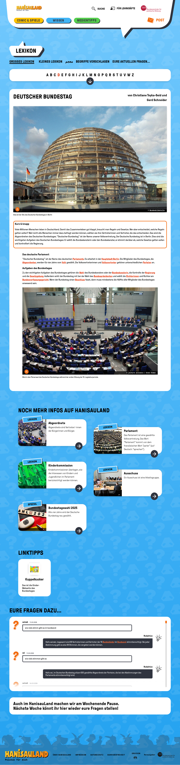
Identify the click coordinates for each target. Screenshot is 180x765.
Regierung (150, 272)
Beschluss (80, 279)
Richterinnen (132, 276)
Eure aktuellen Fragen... (131, 61)
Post (155, 20)
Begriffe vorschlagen (92, 61)
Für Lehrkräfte (122, 9)
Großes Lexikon (21, 61)
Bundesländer (108, 642)
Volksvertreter (109, 262)
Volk (64, 262)
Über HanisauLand (62, 755)
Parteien (147, 262)
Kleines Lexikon (50, 61)
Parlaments (78, 259)
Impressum (80, 755)
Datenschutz (96, 755)
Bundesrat (121, 642)
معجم (69, 61)
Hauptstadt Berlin (110, 259)
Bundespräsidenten (103, 276)
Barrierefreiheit (116, 755)
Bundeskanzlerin (120, 272)
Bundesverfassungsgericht (35, 279)
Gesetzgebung (36, 276)
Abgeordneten (29, 262)
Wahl (81, 272)
